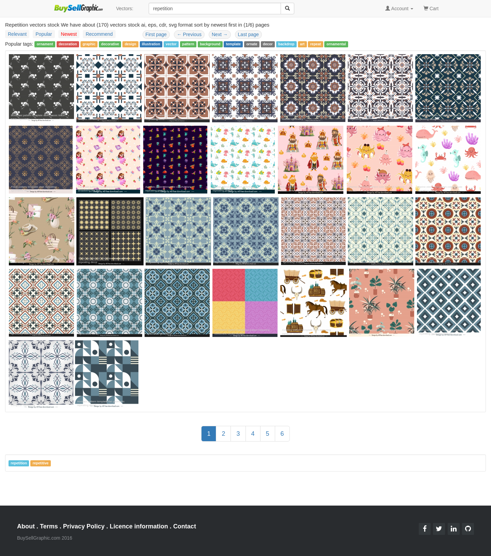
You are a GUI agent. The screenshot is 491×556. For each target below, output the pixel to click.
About (26, 526)
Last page (248, 34)
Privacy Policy (84, 526)
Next (220, 34)
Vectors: (124, 8)
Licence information (139, 526)
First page (156, 34)
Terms (49, 526)
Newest (69, 34)
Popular (43, 34)
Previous (189, 34)
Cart (430, 8)
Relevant (17, 34)
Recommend (99, 34)
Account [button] (399, 8)
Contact (184, 526)
